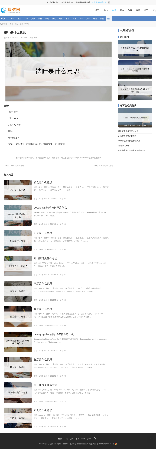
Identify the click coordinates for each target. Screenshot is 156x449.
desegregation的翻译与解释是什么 (54, 334)
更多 (109, 19)
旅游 (19, 19)
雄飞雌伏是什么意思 (45, 384)
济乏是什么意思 (43, 182)
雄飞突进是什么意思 (45, 258)
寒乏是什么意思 (43, 283)
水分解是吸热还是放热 (127, 136)
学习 (27, 24)
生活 (114, 10)
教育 (130, 10)
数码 (47, 19)
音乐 (26, 19)
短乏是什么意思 (43, 410)
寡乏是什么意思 (43, 308)
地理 (61, 19)
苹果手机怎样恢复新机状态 (129, 141)
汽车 (74, 19)
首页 (97, 10)
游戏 (54, 19)
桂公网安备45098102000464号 (103, 444)
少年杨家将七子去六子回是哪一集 (132, 150)
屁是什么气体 (123, 146)
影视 (40, 19)
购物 (102, 19)
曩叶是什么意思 (106, 166)
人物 (88, 19)
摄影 (33, 19)
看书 (81, 19)
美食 (12, 19)
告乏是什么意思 (43, 359)
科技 (106, 10)
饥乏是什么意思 (43, 233)
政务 (67, 19)
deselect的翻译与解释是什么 (50, 207)
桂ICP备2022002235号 (79, 444)
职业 (122, 10)
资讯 (138, 10)
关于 (146, 10)
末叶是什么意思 (17, 166)
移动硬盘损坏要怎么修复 (128, 131)
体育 (95, 19)
